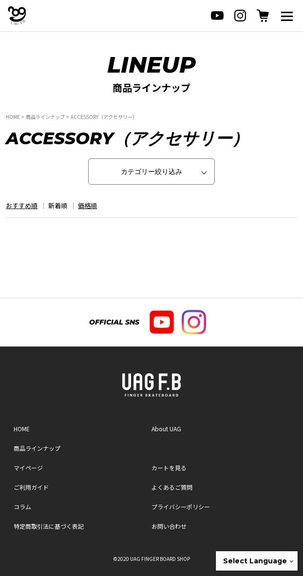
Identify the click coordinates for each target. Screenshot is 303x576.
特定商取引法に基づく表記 (49, 526)
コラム (22, 506)
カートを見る (169, 467)
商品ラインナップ (45, 116)
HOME (13, 116)
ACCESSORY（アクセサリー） (104, 116)
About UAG (166, 428)
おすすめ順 (22, 205)
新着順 (57, 205)
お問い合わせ (169, 526)
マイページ (28, 467)
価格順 (87, 205)
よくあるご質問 (172, 487)
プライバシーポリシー (181, 506)
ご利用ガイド (31, 487)
